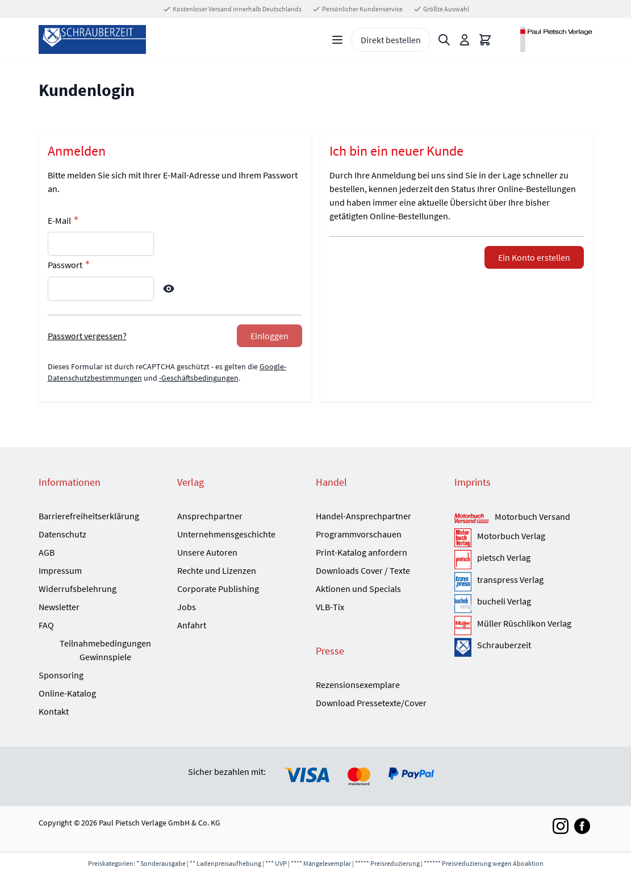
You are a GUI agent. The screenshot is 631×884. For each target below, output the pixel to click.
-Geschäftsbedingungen (199, 378)
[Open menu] (337, 39)
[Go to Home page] (92, 39)
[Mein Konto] (464, 40)
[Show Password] (168, 288)
